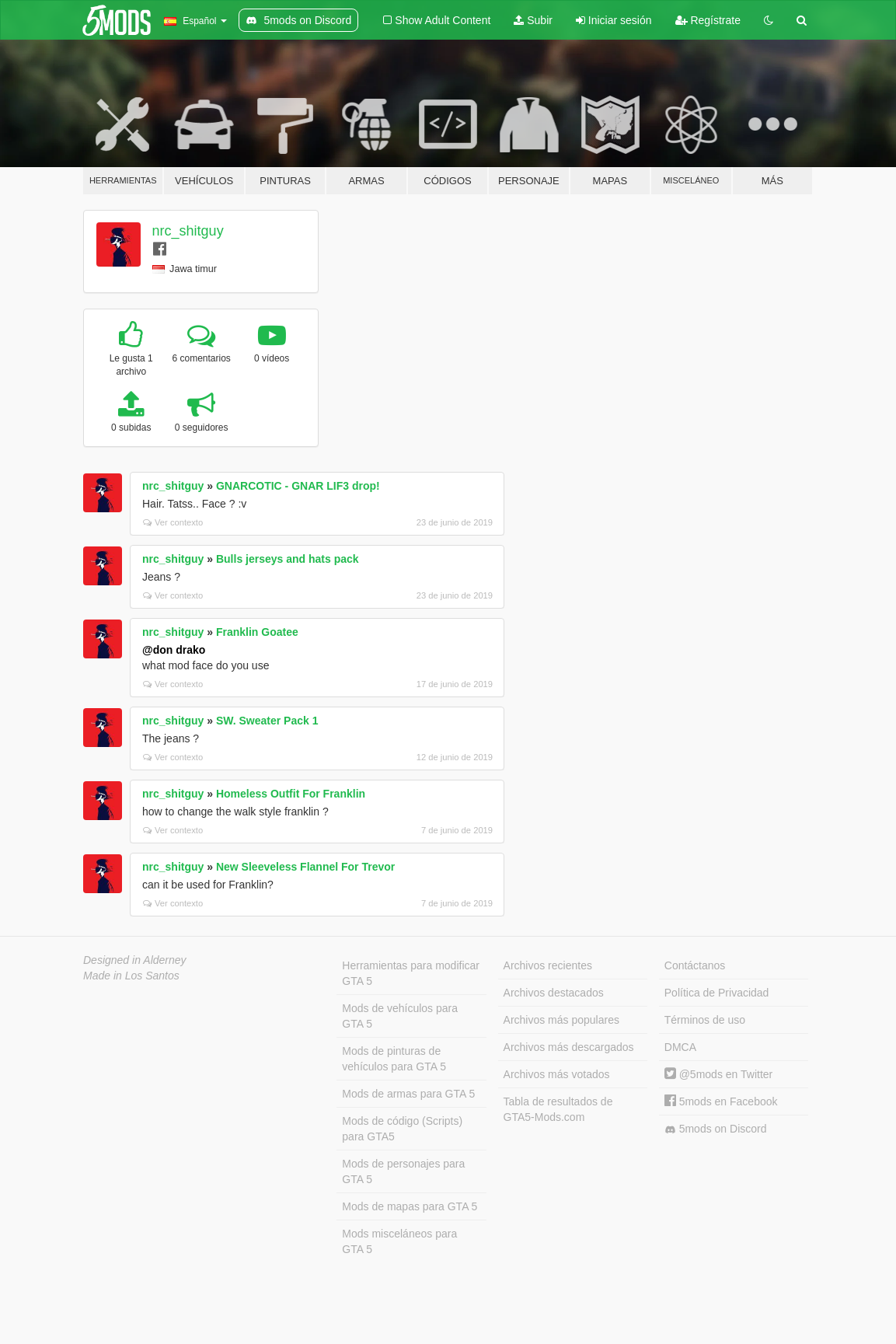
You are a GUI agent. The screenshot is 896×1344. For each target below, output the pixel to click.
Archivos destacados (554, 992)
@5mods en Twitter (718, 1074)
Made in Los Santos (131, 975)
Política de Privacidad (716, 992)
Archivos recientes (548, 965)
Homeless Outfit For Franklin (290, 793)
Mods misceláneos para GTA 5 (399, 1241)
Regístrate (708, 20)
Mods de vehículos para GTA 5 (400, 1016)
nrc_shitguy (188, 231)
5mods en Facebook (721, 1101)
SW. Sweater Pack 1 (267, 720)
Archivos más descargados (569, 1047)
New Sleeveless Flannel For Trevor (305, 867)
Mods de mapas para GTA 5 (409, 1206)
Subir (533, 20)
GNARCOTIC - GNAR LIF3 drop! (298, 486)
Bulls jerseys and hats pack (287, 559)
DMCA (680, 1047)
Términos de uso (704, 1020)
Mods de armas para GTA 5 (408, 1093)
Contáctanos (695, 965)
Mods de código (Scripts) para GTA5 (402, 1129)
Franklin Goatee (257, 632)
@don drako (173, 650)
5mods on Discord (715, 1129)
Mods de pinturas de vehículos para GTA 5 (394, 1059)
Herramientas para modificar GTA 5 (410, 973)
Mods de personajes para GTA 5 (403, 1171)
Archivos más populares (561, 1020)
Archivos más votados (557, 1074)
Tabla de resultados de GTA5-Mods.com (558, 1109)
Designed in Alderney (135, 960)
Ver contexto (173, 522)
